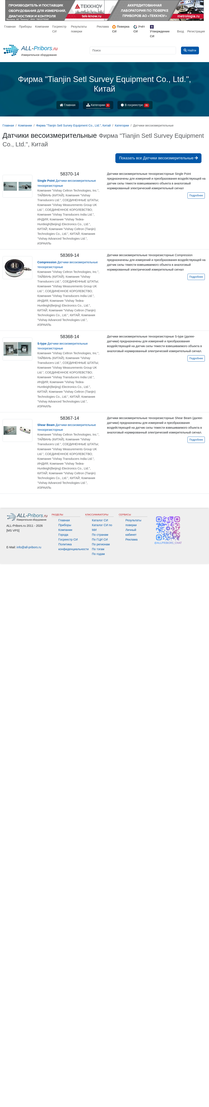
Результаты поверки (79, 29)
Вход (180, 31)
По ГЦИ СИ (100, 539)
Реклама (103, 26)
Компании (42, 26)
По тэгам (98, 549)
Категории (98, 105)
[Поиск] (133, 50)
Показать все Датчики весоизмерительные (158, 158)
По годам (98, 554)
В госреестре (135, 105)
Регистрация (196, 31)
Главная (10, 26)
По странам (100, 534)
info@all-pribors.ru (29, 547)
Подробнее (196, 195)
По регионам (101, 544)
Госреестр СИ (59, 29)
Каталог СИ (100, 520)
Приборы (25, 26)
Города (63, 534)
